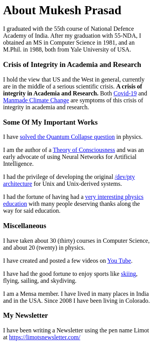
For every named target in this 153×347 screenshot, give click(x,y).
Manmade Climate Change (36, 100)
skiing (128, 273)
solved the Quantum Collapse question (67, 136)
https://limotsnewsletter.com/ (44, 337)
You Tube (119, 260)
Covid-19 (124, 93)
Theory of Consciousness (84, 150)
